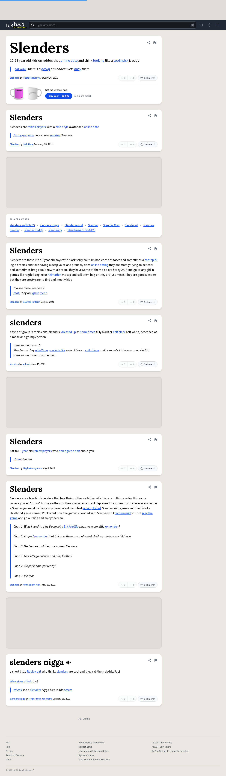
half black (119, 332)
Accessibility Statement (91, 742)
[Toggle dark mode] (209, 25)
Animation (54, 275)
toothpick (121, 60)
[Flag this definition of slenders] (156, 321)
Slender (93, 225)
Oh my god (20, 135)
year (25, 451)
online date (69, 60)
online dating (99, 265)
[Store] (201, 25)
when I (17, 690)
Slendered (131, 225)
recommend (123, 513)
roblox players (37, 127)
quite (35, 293)
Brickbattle (71, 526)
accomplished (92, 508)
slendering (55, 230)
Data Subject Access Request (94, 759)
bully (77, 69)
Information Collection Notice (94, 751)
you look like (57, 350)
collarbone (92, 350)
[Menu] (217, 25)
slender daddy (33, 230)
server (68, 690)
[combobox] (112, 25)
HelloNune (28, 144)
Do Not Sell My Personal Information (170, 751)
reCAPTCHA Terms (161, 747)
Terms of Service (15, 755)
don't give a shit (69, 451)
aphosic (27, 364)
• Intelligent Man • (32, 585)
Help (8, 747)
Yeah (16, 293)
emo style (62, 127)
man (31, 135)
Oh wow (20, 69)
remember (112, 526)
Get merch (147, 78)
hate (18, 459)
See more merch (82, 96)
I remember (40, 536)
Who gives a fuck (21, 681)
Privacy (9, 751)
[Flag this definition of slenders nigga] (156, 660)
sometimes (87, 332)
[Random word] (192, 25)
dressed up (68, 332)
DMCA (9, 759)
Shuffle (84, 719)
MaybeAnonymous (32, 468)
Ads (8, 742)
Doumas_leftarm (31, 302)
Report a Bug (85, 747)
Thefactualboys (31, 78)
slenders (14, 364)
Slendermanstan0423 (81, 230)
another (55, 135)
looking (98, 60)
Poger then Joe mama (40, 699)
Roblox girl (34, 671)
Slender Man (111, 225)
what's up (41, 350)
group (45, 69)
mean (43, 293)
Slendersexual (74, 225)
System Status (86, 755)
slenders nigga (49, 225)
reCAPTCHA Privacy (162, 742)
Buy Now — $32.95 (59, 96)
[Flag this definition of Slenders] (154, 42)
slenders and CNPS (22, 225)
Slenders (14, 78)
